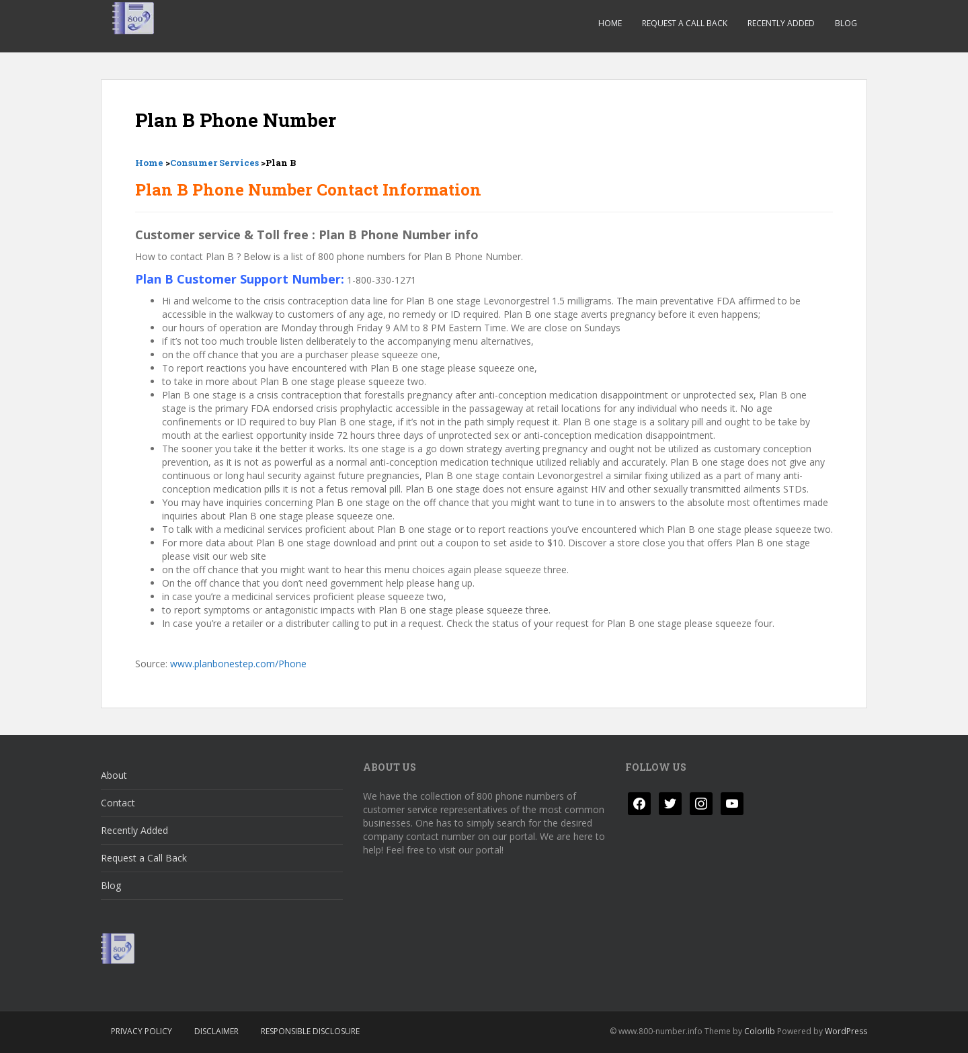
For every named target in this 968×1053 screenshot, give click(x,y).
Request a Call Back (684, 23)
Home (610, 23)
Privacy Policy (141, 1031)
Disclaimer (216, 1031)
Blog (846, 23)
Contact (118, 802)
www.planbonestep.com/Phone (238, 663)
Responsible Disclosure (310, 1031)
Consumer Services (214, 163)
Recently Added (781, 23)
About (114, 775)
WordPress (846, 1031)
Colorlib (759, 1031)
